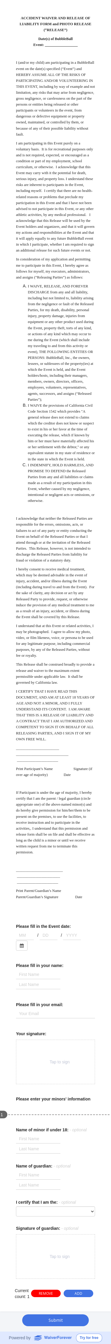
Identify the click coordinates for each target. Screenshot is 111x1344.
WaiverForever (52, 1337)
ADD (78, 1293)
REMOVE (46, 1293)
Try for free (89, 1338)
